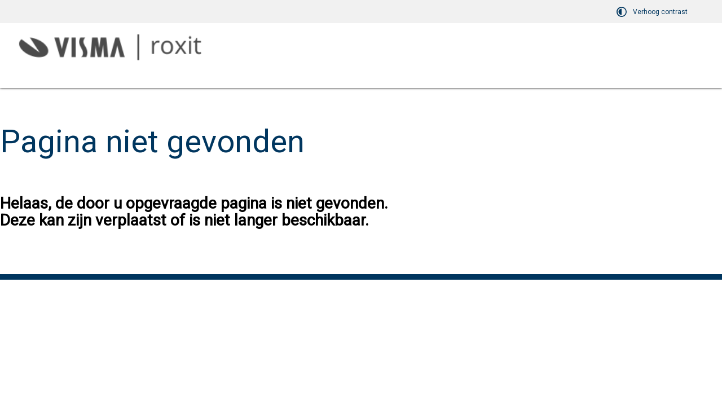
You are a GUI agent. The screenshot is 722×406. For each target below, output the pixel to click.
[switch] (653, 11)
